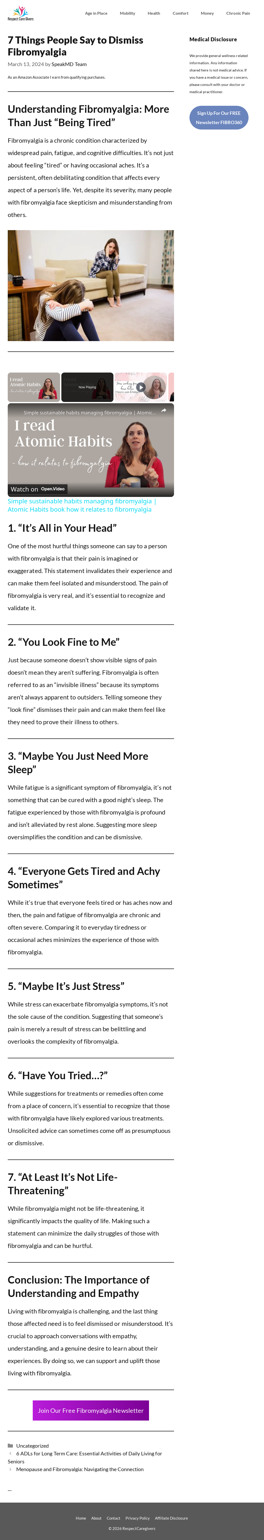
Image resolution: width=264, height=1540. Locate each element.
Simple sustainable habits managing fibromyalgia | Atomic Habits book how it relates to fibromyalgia (90, 412)
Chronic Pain (238, 13)
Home (81, 1518)
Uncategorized (32, 1445)
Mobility (127, 13)
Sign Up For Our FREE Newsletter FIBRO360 (219, 117)
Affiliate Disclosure (171, 1518)
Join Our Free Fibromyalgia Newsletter (91, 1410)
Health (154, 13)
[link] (16, 411)
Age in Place (96, 13)
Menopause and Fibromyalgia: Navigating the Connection (80, 1469)
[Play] (141, 387)
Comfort (180, 13)
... (10, 1488)
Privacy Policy (138, 1518)
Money (207, 13)
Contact (113, 1518)
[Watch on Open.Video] (38, 489)
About (96, 1518)
